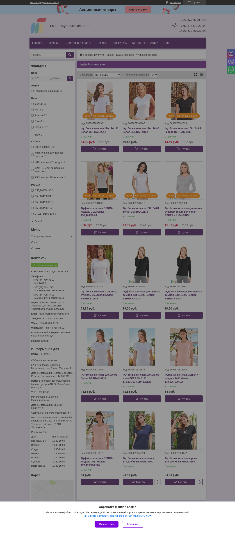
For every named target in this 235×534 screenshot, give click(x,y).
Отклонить (133, 524)
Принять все (106, 524)
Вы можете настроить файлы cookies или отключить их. (116, 515)
